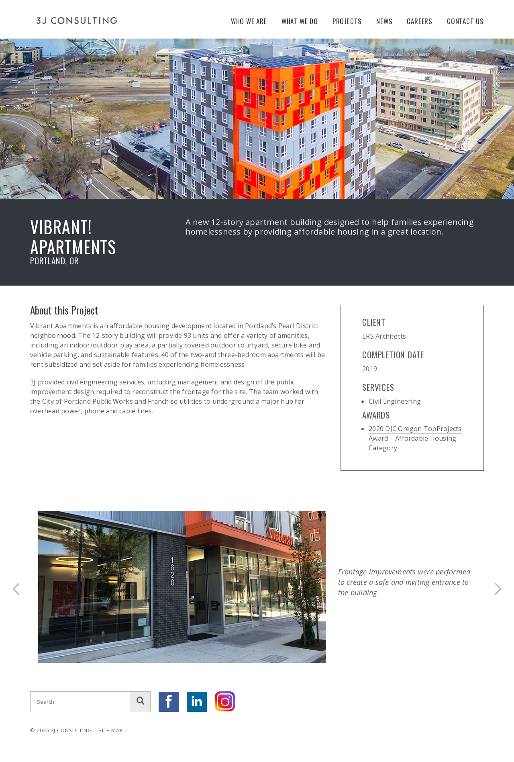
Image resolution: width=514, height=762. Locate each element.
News (384, 21)
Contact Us (465, 21)
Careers (419, 21)
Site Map (110, 730)
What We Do (299, 21)
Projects (347, 21)
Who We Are (249, 21)
